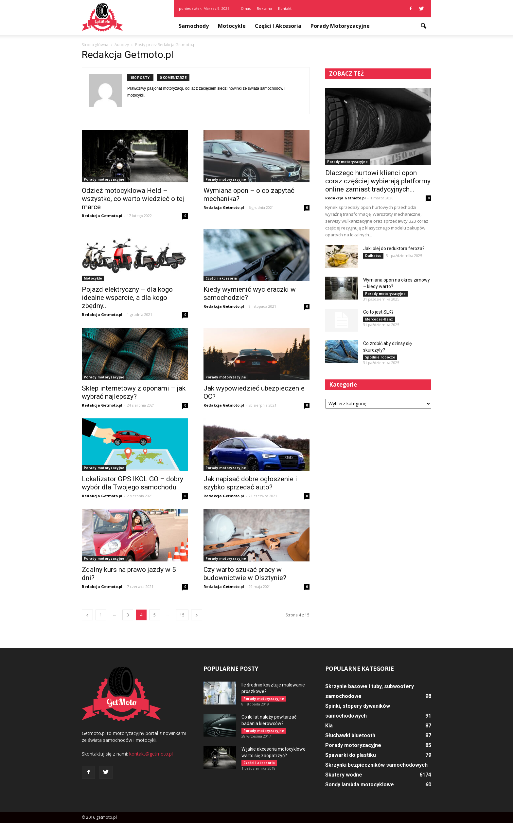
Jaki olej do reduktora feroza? (394, 248)
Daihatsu (373, 255)
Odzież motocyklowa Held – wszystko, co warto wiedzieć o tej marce (133, 199)
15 (182, 615)
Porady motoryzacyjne (340, 25)
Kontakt (285, 8)
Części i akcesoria (278, 25)
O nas (246, 8)
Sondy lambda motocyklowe (359, 784)
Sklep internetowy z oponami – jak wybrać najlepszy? (134, 392)
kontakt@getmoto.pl (151, 754)
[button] (423, 26)
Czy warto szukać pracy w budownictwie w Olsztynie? (244, 574)
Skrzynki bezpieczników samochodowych (376, 765)
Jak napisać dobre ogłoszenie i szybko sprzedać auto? (250, 483)
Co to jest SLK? (378, 312)
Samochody (194, 25)
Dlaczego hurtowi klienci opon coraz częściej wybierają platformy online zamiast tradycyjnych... (378, 181)
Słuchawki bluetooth (350, 735)
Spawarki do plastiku (350, 755)
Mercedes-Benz (379, 319)
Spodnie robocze (380, 357)
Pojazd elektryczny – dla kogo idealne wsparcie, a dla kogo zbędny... (127, 297)
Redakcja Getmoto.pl (102, 215)
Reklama (264, 8)
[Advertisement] (378, 465)
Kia (329, 725)
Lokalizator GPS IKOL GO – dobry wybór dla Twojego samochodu (132, 483)
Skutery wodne (343, 775)
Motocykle (232, 25)
